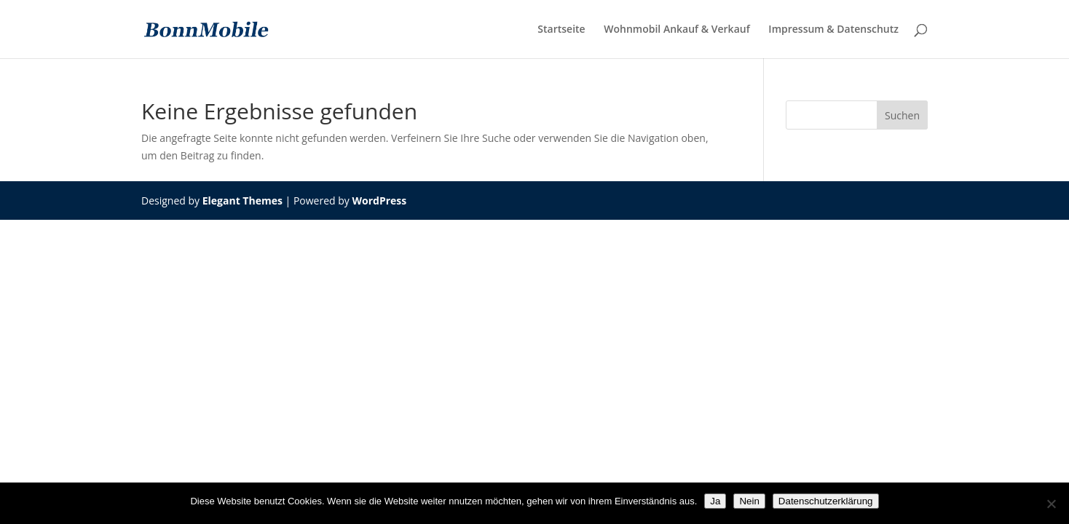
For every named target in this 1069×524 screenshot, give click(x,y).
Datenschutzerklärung (825, 501)
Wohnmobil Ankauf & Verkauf (676, 30)
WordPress (379, 200)
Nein (749, 501)
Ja (715, 501)
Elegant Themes (242, 200)
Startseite (561, 30)
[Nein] (1051, 503)
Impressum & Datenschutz (833, 30)
